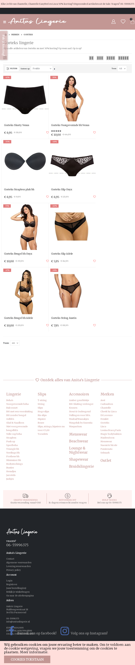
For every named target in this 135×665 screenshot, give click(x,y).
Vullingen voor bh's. (79, 415)
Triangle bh (12, 449)
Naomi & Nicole (108, 445)
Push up (10, 441)
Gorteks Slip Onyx (61, 189)
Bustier (10, 467)
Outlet (105, 460)
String (41, 404)
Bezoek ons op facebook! (29, 631)
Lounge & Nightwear (78, 450)
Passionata (106, 449)
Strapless (11, 437)
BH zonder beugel (16, 415)
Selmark (105, 452)
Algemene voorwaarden (18, 562)
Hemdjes (11, 471)
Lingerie (13, 394)
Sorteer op (25, 69)
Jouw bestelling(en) (16, 588)
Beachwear (78, 441)
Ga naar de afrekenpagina (20, 595)
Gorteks (104, 422)
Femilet (104, 419)
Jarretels (10, 475)
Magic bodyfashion (111, 434)
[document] (68, 653)
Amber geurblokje (79, 400)
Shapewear (78, 459)
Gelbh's (10, 419)
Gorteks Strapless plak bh (19, 189)
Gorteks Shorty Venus (16, 125)
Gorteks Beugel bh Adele (18, 318)
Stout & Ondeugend (80, 411)
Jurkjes (10, 478)
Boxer (41, 422)
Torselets (43, 434)
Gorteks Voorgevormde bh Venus (70, 125)
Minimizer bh (13, 460)
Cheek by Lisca (108, 411)
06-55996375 (127, 3)
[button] (47, 132)
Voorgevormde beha (17, 404)
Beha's (9, 400)
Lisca (103, 426)
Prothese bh (12, 456)
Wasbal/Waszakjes (79, 419)
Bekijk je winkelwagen (18, 592)
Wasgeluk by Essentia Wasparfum (80, 424)
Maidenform (107, 437)
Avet (102, 400)
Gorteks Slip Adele (62, 253)
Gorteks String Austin (63, 318)
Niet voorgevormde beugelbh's (17, 428)
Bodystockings (14, 464)
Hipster (42, 419)
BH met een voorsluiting (19, 411)
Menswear (78, 434)
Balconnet (12, 407)
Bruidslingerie (81, 466)
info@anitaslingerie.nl (18, 621)
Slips (42, 394)
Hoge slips (43, 411)
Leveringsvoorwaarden (18, 566)
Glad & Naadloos (15, 422)
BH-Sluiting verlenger (81, 404)
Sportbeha (12, 445)
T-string (42, 400)
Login (9, 580)
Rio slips (42, 415)
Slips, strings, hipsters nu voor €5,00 (51, 428)
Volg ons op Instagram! (82, 631)
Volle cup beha (14, 434)
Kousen (73, 407)
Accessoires (79, 394)
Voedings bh (13, 452)
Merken (15, 35)
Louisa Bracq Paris (110, 430)
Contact (10, 559)
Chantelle (105, 407)
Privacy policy (13, 570)
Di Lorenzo (106, 415)
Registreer (11, 584)
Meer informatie (33, 652)
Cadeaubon (106, 404)
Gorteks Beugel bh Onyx (18, 253)
